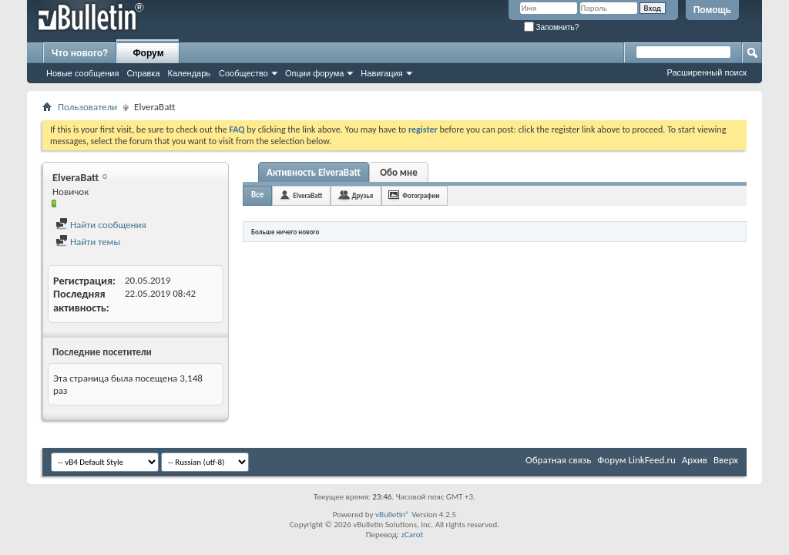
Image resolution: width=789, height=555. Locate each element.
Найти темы (87, 241)
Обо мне (399, 172)
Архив (694, 460)
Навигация (381, 73)
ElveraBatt (307, 195)
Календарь (189, 73)
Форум (148, 53)
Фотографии (420, 195)
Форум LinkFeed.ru (636, 460)
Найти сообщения (100, 224)
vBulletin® (392, 515)
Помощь (712, 10)
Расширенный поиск (706, 72)
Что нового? (80, 53)
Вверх (725, 460)
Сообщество (243, 73)
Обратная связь (558, 460)
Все (257, 195)
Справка (142, 73)
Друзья (362, 195)
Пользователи (87, 107)
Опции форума (314, 73)
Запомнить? (551, 27)
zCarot (412, 535)
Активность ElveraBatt (314, 172)
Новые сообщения (82, 73)
